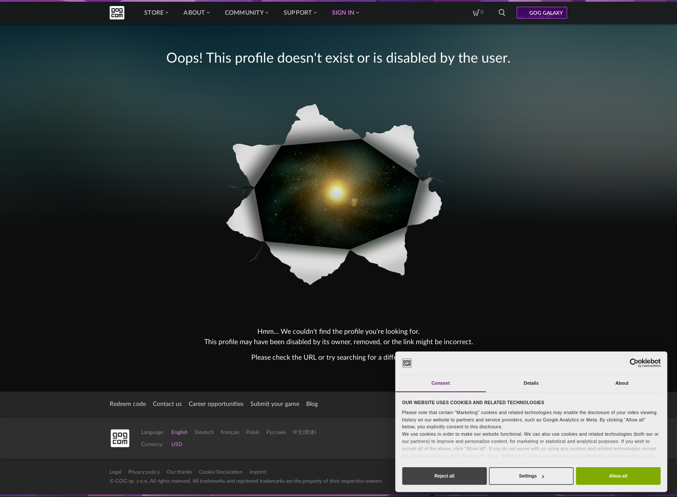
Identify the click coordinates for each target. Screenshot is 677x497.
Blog (312, 404)
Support (300, 13)
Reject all (444, 475)
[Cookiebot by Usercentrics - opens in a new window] (634, 362)
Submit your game (274, 404)
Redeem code (128, 404)
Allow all (618, 475)
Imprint (258, 472)
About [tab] (622, 383)
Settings (531, 475)
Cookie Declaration (221, 472)
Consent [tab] (440, 383)
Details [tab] (531, 383)
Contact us (167, 404)
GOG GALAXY (546, 13)
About (196, 13)
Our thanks (179, 472)
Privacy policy (144, 472)
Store (156, 13)
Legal (115, 472)
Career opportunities (216, 404)
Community (246, 13)
